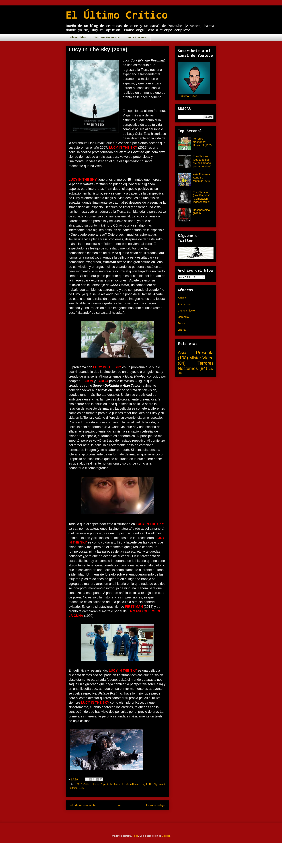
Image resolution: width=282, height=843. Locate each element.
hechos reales (117, 784)
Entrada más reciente (81, 805)
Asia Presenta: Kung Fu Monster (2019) (202, 177)
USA (81, 788)
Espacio (105, 784)
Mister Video (78, 37)
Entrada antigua (156, 805)
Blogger (166, 835)
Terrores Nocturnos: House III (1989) (203, 142)
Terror (181, 323)
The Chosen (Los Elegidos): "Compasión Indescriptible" (202, 197)
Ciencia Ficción (187, 310)
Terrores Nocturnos (107, 37)
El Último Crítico (117, 15)
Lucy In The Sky (148, 784)
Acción (182, 297)
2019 (79, 784)
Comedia (183, 316)
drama (96, 784)
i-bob (135, 835)
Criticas (87, 784)
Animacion (184, 304)
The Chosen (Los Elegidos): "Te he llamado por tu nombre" (202, 161)
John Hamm (132, 784)
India (211, 369)
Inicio (121, 805)
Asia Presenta (137, 37)
